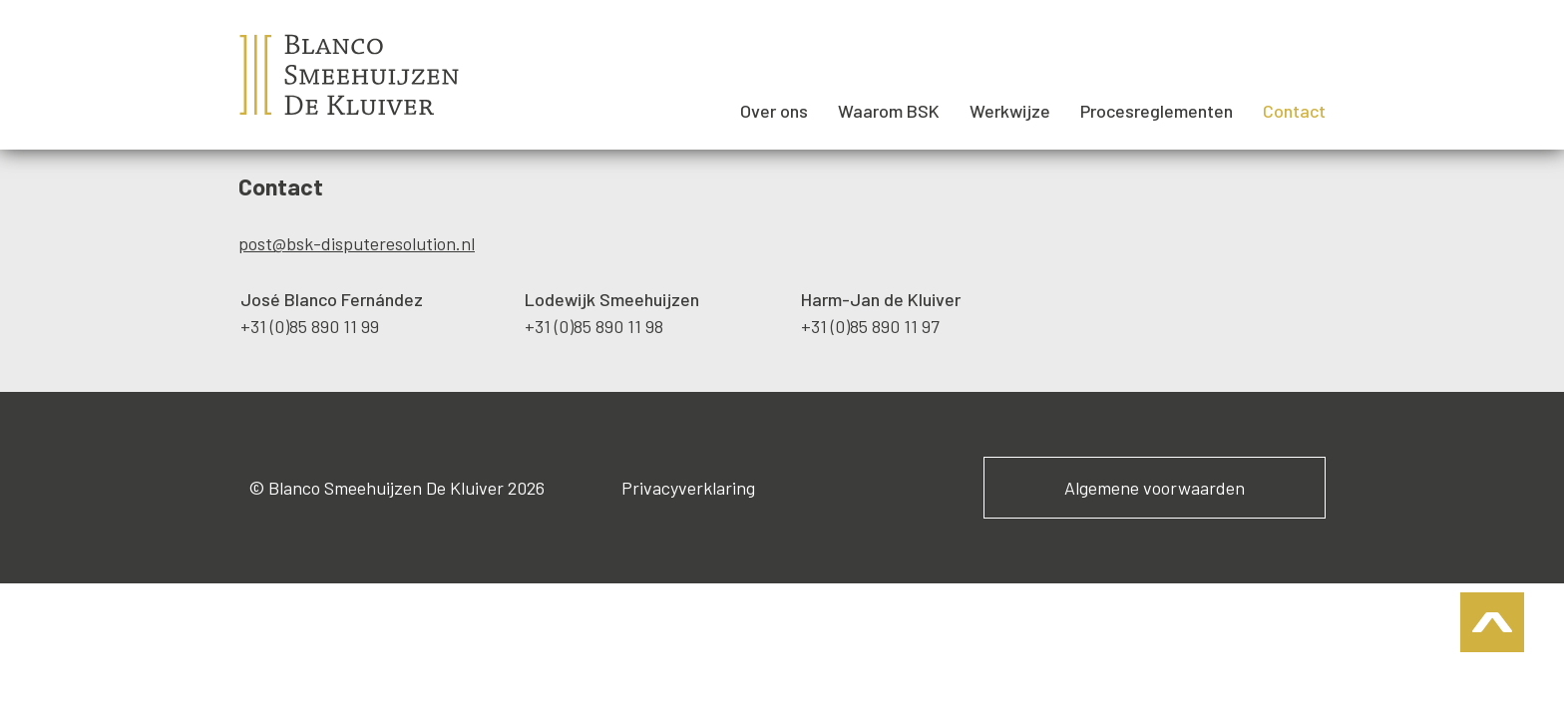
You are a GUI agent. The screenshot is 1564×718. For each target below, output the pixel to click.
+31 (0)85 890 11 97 (870, 326)
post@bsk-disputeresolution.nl (356, 243)
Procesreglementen (1156, 111)
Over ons (774, 111)
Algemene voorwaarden (1154, 488)
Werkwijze (1010, 111)
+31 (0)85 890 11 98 (594, 326)
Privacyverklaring (688, 488)
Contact (1294, 111)
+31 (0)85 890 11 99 (309, 326)
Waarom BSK (889, 111)
